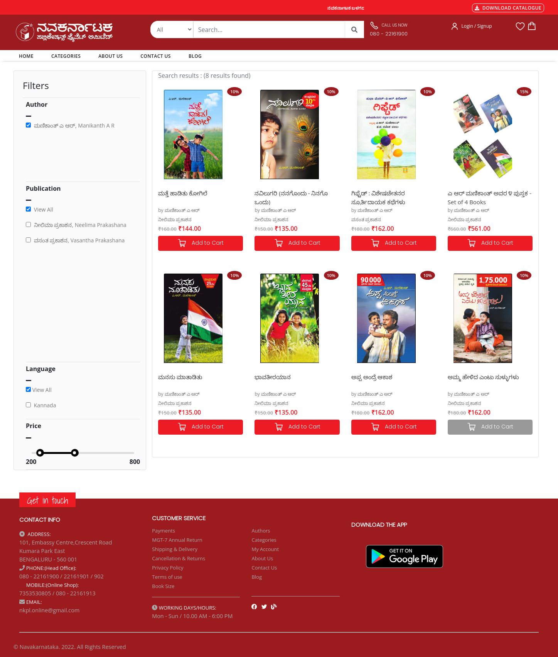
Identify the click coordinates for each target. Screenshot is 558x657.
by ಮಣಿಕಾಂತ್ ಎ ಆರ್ (179, 210)
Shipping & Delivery (174, 549)
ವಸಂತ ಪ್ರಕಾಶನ (366, 219)
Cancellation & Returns (178, 558)
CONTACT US (155, 56)
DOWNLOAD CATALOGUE (508, 8)
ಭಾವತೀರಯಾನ (273, 377)
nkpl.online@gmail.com (49, 610)
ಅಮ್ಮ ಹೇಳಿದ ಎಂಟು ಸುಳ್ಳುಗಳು (483, 377)
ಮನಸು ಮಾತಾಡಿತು (180, 377)
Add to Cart (200, 243)
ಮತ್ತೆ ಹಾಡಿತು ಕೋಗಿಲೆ (182, 193)
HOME (28, 55)
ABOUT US (110, 56)
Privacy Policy (167, 567)
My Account (265, 549)
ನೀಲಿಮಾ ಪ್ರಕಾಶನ (175, 219)
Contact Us (264, 567)
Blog (256, 576)
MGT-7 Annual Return (177, 539)
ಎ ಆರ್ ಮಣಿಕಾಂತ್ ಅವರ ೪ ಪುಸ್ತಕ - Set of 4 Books (489, 197)
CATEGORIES (66, 56)
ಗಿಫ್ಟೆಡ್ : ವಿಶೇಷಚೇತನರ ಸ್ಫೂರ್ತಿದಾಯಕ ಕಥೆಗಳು (378, 197)
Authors (260, 530)
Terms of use (167, 576)
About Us (262, 558)
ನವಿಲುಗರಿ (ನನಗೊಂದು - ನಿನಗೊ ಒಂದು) (291, 197)
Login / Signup (476, 26)
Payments (163, 530)
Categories (263, 539)
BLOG (195, 56)
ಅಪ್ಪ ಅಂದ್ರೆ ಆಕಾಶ (372, 377)
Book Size (163, 586)
